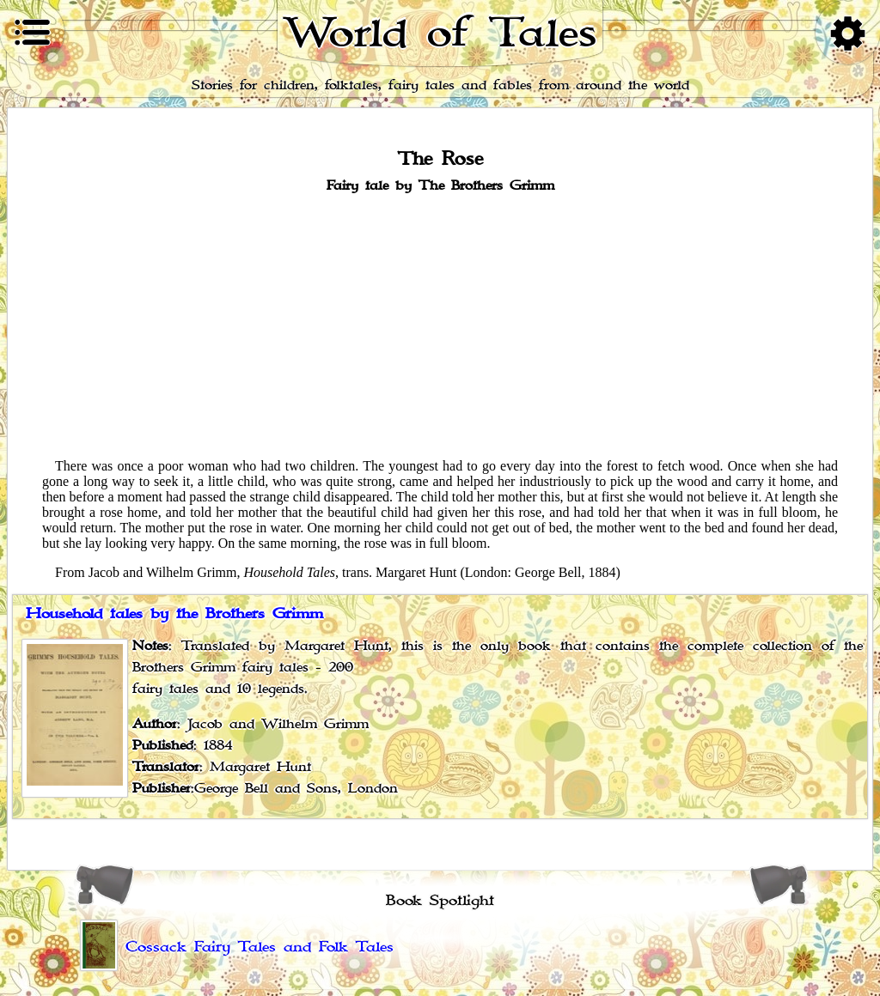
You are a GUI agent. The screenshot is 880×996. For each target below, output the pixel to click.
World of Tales (440, 33)
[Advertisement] (440, 324)
